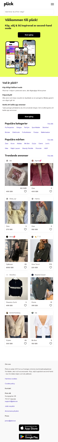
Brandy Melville (27, 148)
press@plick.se (10, 421)
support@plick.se (11, 401)
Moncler (39, 148)
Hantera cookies (11, 379)
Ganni (41, 143)
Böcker (7, 132)
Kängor (19, 127)
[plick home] (8, 4)
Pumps (36, 132)
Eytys (34, 143)
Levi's (47, 143)
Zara (6, 143)
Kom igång (29, 35)
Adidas (19, 143)
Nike (6, 148)
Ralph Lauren (15, 148)
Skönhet (46, 127)
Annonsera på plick (12, 411)
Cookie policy (10, 384)
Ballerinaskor (45, 132)
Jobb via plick (9, 406)
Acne (12, 143)
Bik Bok (26, 143)
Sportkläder (36, 127)
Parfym (26, 127)
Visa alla (50, 124)
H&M (46, 148)
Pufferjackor (9, 127)
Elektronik (16, 132)
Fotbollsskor (26, 132)
